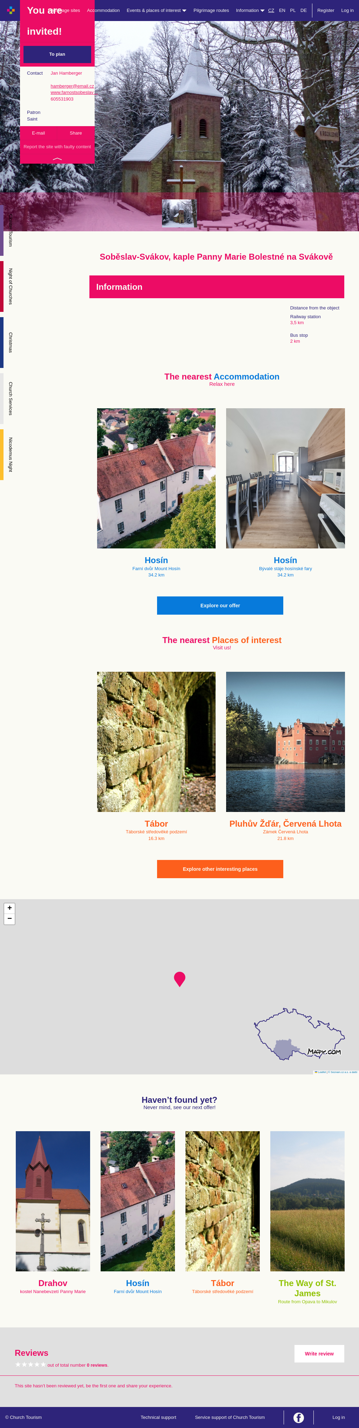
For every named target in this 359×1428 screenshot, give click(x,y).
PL (293, 10)
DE (303, 10)
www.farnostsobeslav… (74, 92)
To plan (57, 54)
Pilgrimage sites (64, 10)
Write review (319, 1354)
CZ (271, 10)
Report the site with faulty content (57, 146)
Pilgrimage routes (211, 10)
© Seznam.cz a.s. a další (342, 1072)
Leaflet (320, 1072)
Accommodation (103, 10)
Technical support (158, 1417)
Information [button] (250, 10)
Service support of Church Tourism (230, 1417)
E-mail (38, 133)
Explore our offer (220, 605)
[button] (179, 979)
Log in (347, 10)
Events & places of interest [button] (157, 10)
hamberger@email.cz (72, 86)
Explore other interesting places (220, 869)
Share (76, 133)
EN (282, 10)
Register (325, 10)
